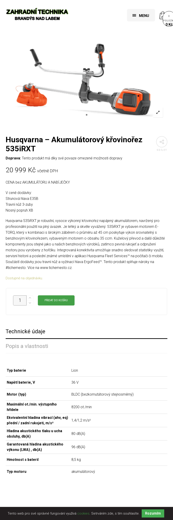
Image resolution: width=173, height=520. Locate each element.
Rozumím (153, 513)
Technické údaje (25, 331)
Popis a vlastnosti (27, 346)
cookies (83, 513)
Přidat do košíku (56, 300)
